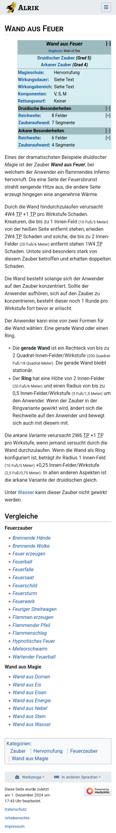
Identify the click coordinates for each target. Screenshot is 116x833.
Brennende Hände (32, 538)
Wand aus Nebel (30, 708)
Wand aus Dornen (31, 677)
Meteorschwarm (30, 649)
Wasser (26, 492)
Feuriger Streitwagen (35, 609)
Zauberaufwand (33, 122)
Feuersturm (25, 593)
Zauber (18, 751)
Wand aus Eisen (30, 692)
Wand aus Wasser (32, 724)
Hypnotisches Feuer (34, 641)
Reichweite (29, 115)
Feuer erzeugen (29, 554)
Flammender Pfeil (31, 625)
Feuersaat (23, 578)
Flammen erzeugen (33, 617)
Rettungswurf (31, 101)
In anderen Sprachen (79, 777)
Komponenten (31, 93)
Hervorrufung (47, 751)
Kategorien (18, 744)
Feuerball (22, 562)
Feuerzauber (83, 751)
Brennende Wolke (31, 546)
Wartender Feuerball (34, 657)
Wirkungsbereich (34, 86)
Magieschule (30, 72)
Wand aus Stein (29, 716)
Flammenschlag (30, 633)
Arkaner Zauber (56, 64)
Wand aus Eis (27, 685)
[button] (108, 44)
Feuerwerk (24, 601)
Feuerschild (25, 586)
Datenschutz (16, 809)
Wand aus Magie (30, 758)
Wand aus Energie (32, 701)
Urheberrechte (17, 818)
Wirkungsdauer (33, 79)
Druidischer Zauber (56, 57)
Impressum (14, 826)
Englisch (55, 51)
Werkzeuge (31, 777)
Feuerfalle (23, 569)
